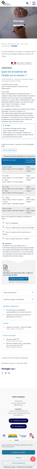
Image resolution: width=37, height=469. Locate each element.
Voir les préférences (18, 463)
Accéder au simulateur (18, 279)
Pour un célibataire (10, 223)
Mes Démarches (13, 44)
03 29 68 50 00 (18, 426)
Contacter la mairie (18, 420)
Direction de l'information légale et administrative (15, 358)
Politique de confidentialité (24, 467)
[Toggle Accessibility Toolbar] (33, 459)
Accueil (4, 44)
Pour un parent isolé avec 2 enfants (15, 238)
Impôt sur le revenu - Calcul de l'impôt (18, 327)
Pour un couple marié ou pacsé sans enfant (18, 227)
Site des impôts (12, 339)
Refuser (18, 458)
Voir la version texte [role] (9, 150)
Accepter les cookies (18, 452)
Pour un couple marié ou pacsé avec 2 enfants (16, 233)
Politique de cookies (9, 467)
